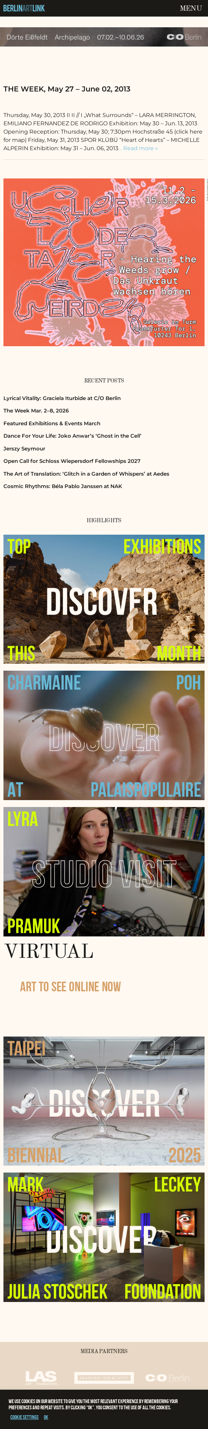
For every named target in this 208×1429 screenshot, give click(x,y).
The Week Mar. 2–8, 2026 (36, 410)
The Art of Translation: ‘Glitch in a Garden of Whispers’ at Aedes (86, 473)
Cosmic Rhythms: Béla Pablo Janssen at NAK (62, 486)
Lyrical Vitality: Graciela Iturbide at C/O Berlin (62, 398)
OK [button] (46, 1417)
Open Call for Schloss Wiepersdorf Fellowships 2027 (71, 461)
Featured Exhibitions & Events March (51, 423)
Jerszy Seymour (24, 448)
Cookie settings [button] (24, 1417)
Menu (191, 8)
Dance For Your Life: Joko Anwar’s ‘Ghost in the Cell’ (72, 435)
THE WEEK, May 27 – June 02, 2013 (66, 89)
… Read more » (138, 148)
